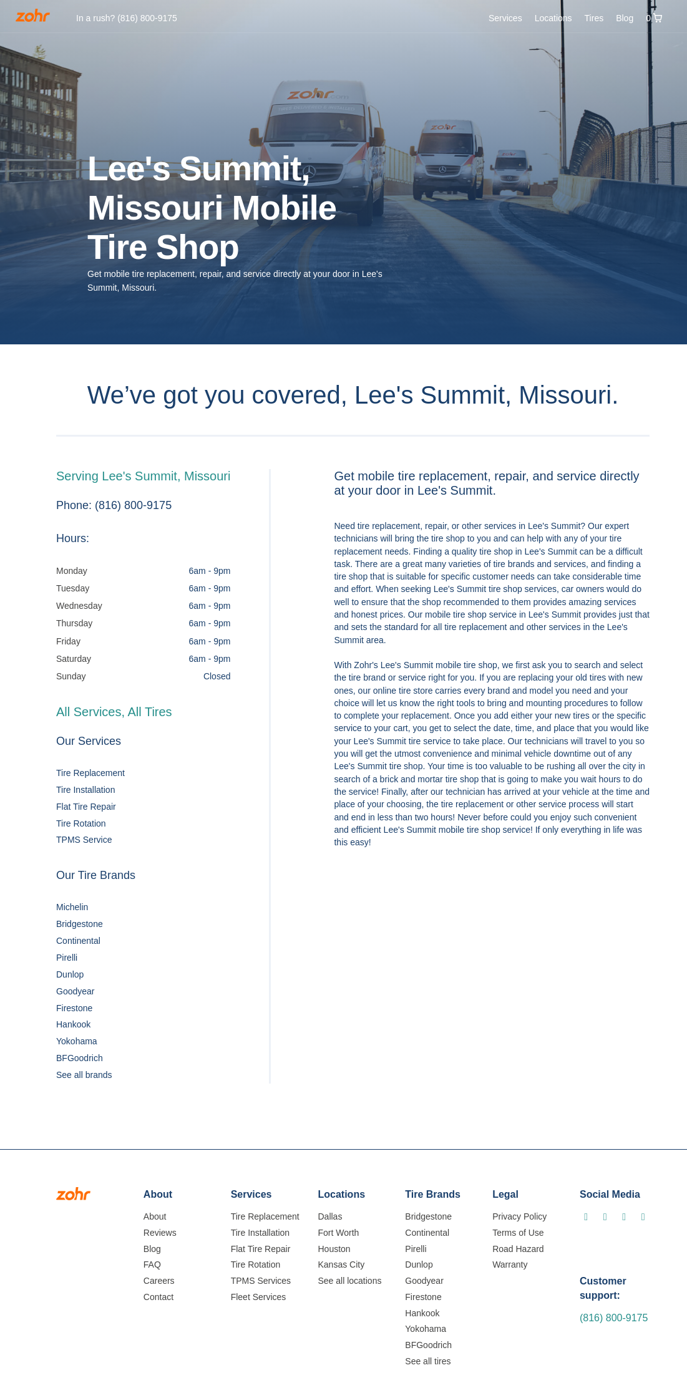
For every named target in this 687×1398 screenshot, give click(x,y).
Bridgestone (79, 924)
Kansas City (341, 1264)
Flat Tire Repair (86, 807)
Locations (553, 18)
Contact (158, 1297)
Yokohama (76, 1041)
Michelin (72, 907)
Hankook (73, 1024)
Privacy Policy (519, 1216)
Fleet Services (258, 1297)
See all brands (84, 1075)
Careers (159, 1281)
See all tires (428, 1361)
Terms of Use (517, 1233)
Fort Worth (338, 1233)
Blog (624, 18)
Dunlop (70, 974)
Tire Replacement (90, 773)
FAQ (152, 1264)
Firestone (74, 1008)
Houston (334, 1249)
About (155, 1216)
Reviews (160, 1233)
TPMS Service (84, 840)
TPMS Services (261, 1281)
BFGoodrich (79, 1058)
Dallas (330, 1216)
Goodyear (75, 991)
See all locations (349, 1281)
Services (505, 18)
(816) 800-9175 (614, 1318)
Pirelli (66, 958)
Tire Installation (85, 790)
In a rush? (126, 18)
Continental (78, 941)
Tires (594, 18)
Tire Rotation (81, 823)
